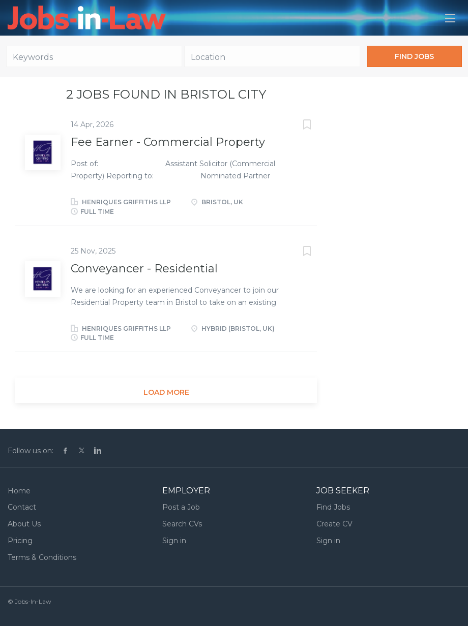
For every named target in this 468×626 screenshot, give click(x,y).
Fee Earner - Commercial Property (168, 142)
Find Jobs (414, 56)
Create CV (334, 523)
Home (19, 490)
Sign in (174, 540)
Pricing (20, 540)
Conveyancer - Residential (144, 268)
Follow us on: (30, 450)
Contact (22, 507)
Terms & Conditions (42, 557)
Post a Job (181, 507)
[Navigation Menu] (450, 18)
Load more (166, 392)
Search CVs (182, 523)
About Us (24, 523)
